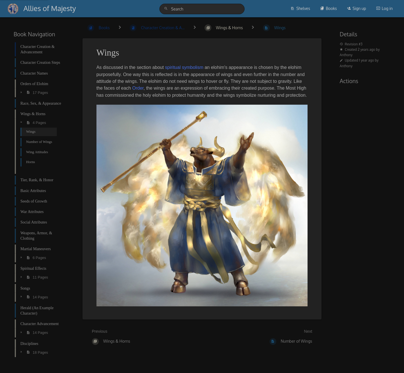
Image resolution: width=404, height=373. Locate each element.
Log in (384, 8)
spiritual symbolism (184, 67)
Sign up (356, 8)
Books (328, 8)
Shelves (300, 8)
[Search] (167, 8)
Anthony (346, 55)
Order (138, 88)
